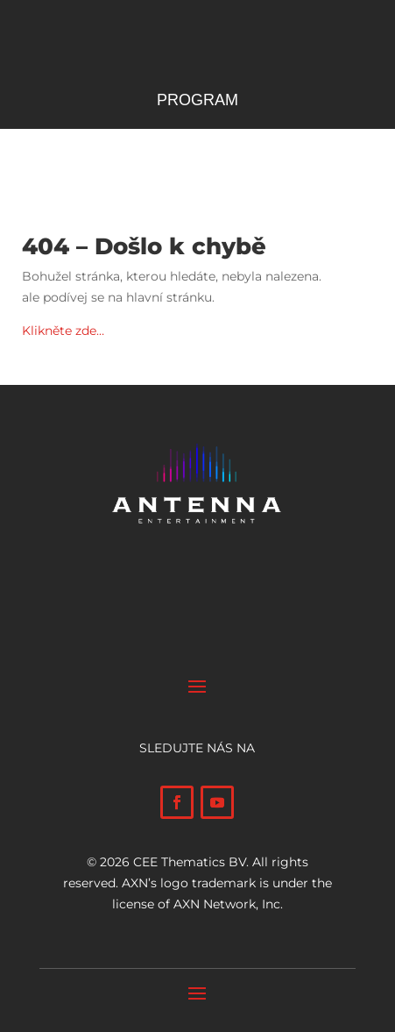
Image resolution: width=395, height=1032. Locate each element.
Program (197, 101)
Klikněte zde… (63, 330)
